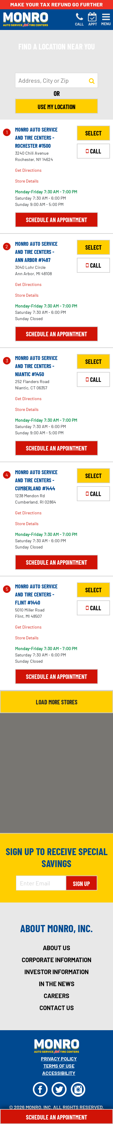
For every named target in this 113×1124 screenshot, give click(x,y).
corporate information (56, 959)
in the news (56, 983)
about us (56, 947)
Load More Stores (56, 702)
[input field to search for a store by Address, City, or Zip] (56, 80)
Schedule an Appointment (56, 219)
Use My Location (56, 106)
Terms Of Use (58, 1066)
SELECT (93, 133)
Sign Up (81, 883)
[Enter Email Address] (41, 883)
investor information (56, 971)
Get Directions (28, 170)
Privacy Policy (59, 1058)
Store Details (27, 180)
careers (56, 995)
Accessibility (58, 1073)
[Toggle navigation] (106, 19)
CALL (93, 151)
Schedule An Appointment (56, 1117)
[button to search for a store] (91, 80)
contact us (56, 1007)
